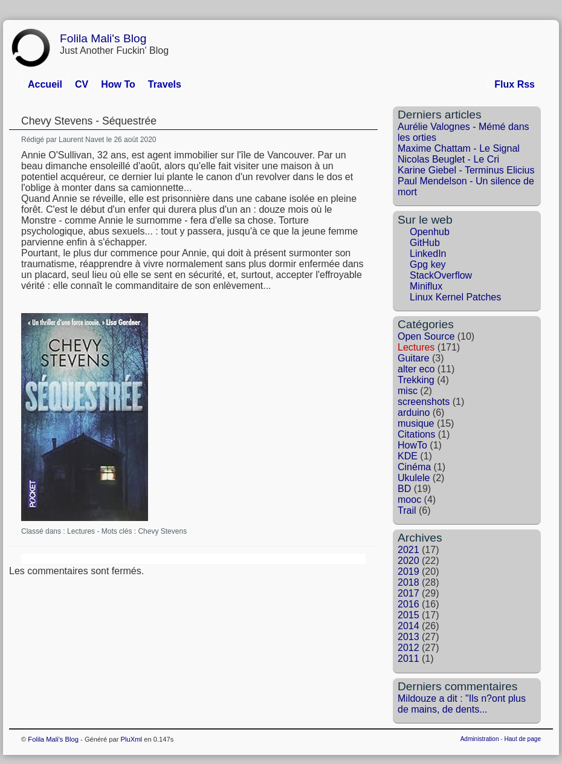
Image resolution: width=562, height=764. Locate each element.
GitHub (425, 243)
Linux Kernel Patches (455, 297)
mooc (409, 499)
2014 (408, 626)
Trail (407, 510)
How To (118, 84)
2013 (408, 637)
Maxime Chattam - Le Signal (459, 148)
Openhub (430, 232)
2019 (408, 571)
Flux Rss (514, 84)
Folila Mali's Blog (103, 38)
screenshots (424, 402)
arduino (414, 412)
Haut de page (522, 739)
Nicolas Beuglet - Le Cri (448, 159)
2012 (408, 648)
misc (408, 391)
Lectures (81, 531)
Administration (479, 739)
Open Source (426, 336)
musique (416, 423)
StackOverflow (441, 275)
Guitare (413, 358)
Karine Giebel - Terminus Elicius (466, 170)
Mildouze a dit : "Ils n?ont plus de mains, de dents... (462, 703)
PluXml (131, 739)
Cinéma (414, 467)
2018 (408, 582)
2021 (408, 550)
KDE (408, 456)
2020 (408, 560)
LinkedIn (428, 253)
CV (81, 84)
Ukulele (414, 478)
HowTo (412, 445)
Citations (416, 434)
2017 (408, 593)
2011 (408, 658)
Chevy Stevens (162, 531)
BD (404, 489)
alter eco (416, 369)
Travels (164, 84)
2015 (408, 615)
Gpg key (428, 264)
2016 (408, 604)
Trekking (416, 380)
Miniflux (426, 286)
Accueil (45, 84)
